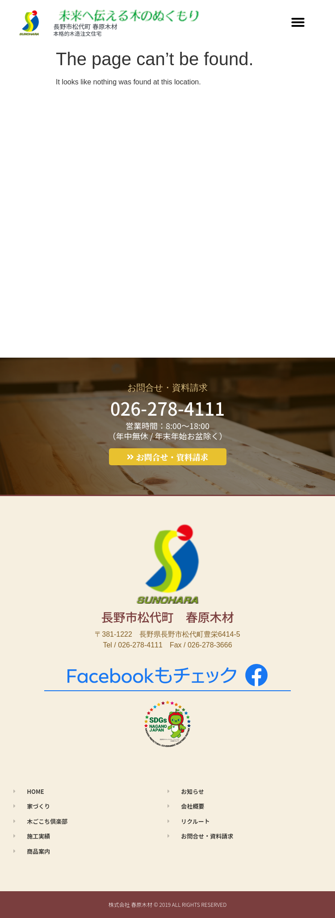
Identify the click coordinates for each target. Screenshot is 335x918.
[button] (298, 22)
